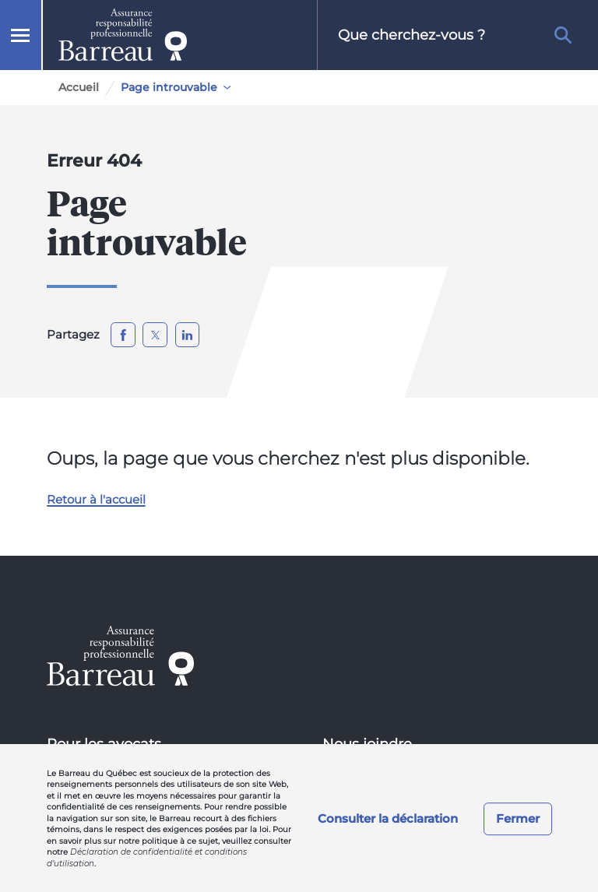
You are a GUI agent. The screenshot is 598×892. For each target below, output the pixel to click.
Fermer (518, 818)
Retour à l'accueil (96, 499)
